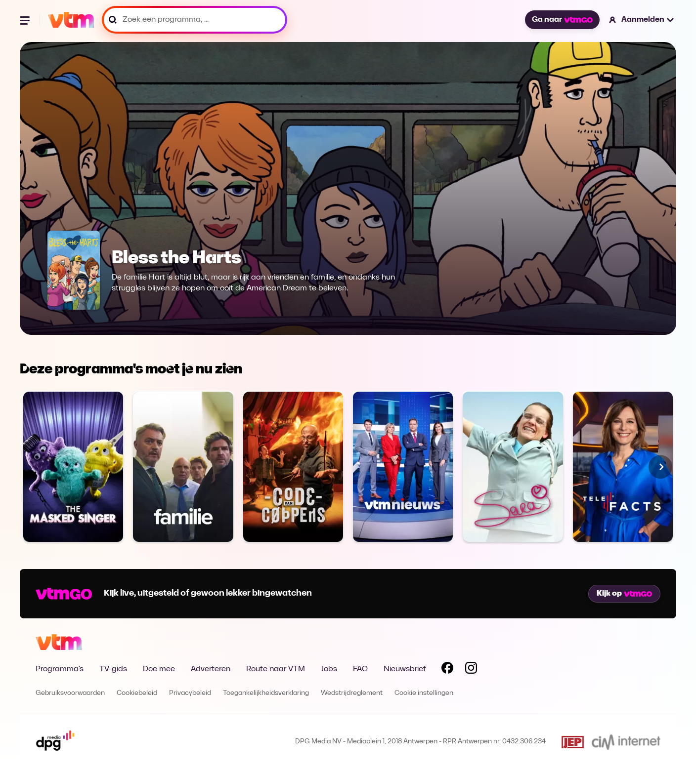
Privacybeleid (190, 693)
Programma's (60, 669)
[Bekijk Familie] (183, 466)
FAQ (360, 669)
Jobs (329, 669)
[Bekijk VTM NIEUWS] (403, 466)
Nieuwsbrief (405, 669)
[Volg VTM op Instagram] (471, 670)
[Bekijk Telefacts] (623, 466)
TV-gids (113, 669)
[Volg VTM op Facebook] (447, 670)
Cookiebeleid (137, 693)
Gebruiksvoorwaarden (70, 693)
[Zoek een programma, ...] (194, 20)
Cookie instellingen (423, 693)
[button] (642, 20)
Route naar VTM (275, 669)
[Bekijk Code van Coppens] (293, 466)
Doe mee (159, 669)
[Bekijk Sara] (513, 466)
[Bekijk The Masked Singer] (73, 466)
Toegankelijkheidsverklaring (266, 693)
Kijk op (624, 594)
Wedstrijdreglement (352, 693)
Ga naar (562, 20)
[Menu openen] (26, 20)
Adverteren (210, 669)
